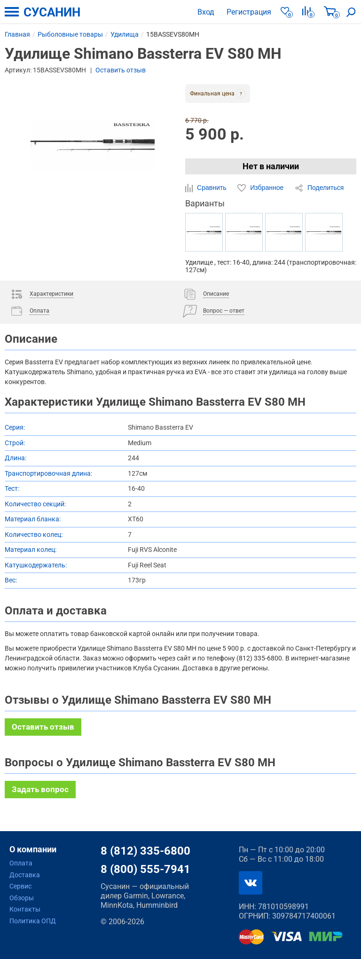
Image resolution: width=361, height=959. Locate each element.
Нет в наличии (271, 166)
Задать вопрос (40, 789)
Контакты (24, 909)
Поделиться (319, 188)
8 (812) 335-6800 (145, 851)
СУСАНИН (52, 12)
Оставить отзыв (120, 70)
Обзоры (21, 898)
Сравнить (206, 188)
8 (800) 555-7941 (145, 869)
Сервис (20, 886)
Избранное (261, 188)
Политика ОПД (32, 921)
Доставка (24, 875)
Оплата (20, 863)
